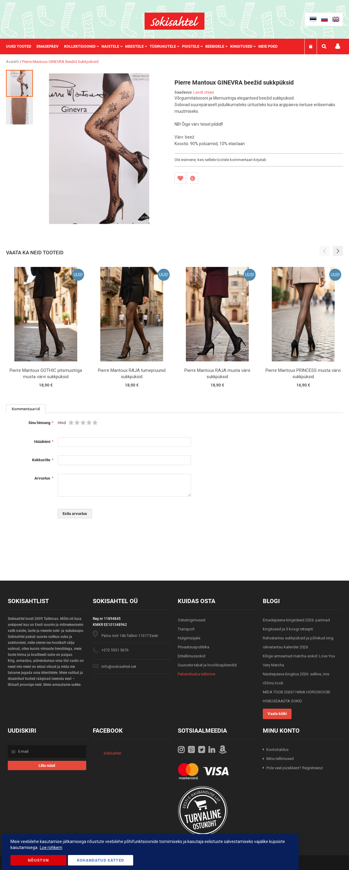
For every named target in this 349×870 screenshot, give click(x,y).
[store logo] (174, 21)
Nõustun (38, 860)
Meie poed (267, 46)
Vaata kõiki (277, 713)
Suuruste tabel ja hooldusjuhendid (207, 665)
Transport (186, 629)
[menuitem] (21, 46)
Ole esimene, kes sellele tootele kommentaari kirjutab (220, 159)
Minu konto (337, 46)
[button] (19, 110)
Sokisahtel (112, 753)
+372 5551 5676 (114, 650)
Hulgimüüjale (189, 638)
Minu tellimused (280, 758)
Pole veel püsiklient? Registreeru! (294, 768)
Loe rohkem (51, 847)
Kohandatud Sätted (100, 860)
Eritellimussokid (191, 656)
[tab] (25, 408)
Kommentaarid (26, 408)
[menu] (144, 46)
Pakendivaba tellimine (196, 674)
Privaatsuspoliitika (193, 647)
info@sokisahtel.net (118, 666)
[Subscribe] (47, 765)
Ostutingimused (191, 620)
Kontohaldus (277, 749)
